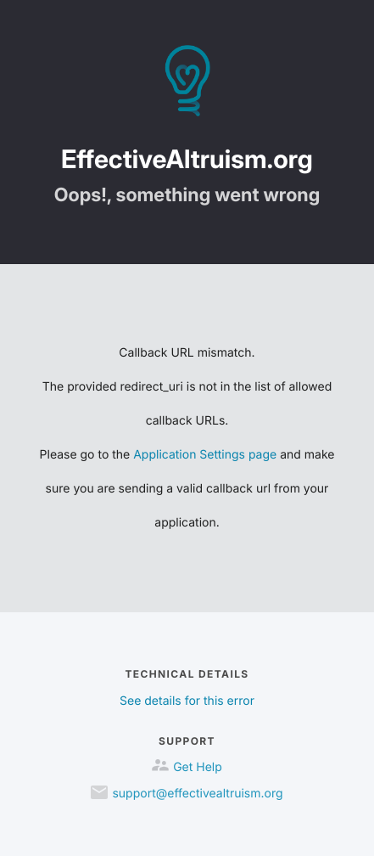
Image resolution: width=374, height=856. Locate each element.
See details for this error (187, 701)
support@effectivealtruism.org (197, 793)
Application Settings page (204, 455)
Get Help (197, 767)
